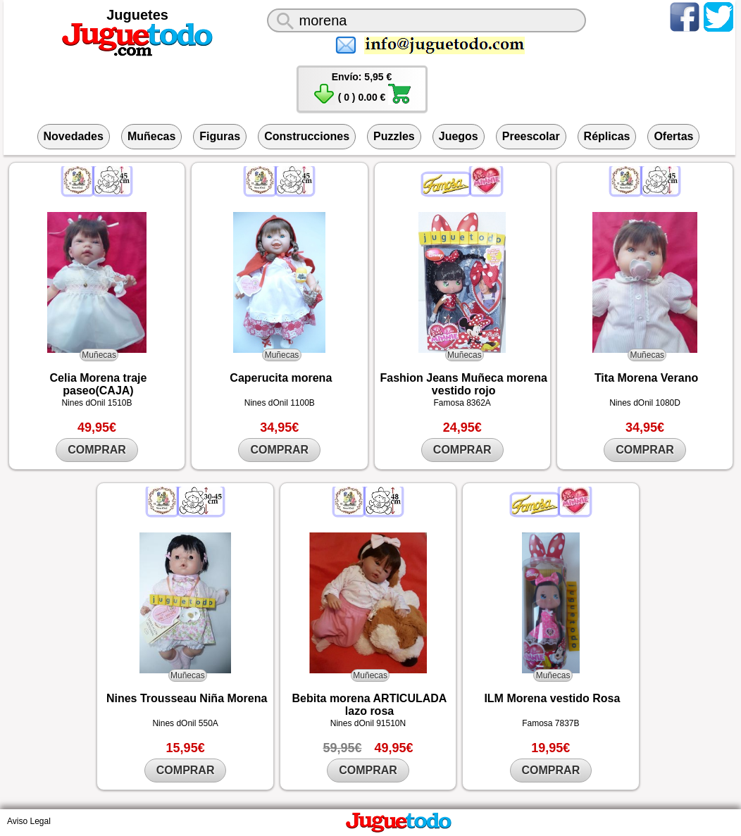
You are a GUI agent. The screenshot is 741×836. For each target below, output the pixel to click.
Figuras (219, 136)
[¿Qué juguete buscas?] (426, 20)
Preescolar (531, 136)
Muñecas (151, 136)
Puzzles (394, 136)
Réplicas (607, 136)
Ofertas (673, 136)
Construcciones (306, 136)
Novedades (74, 136)
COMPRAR (97, 450)
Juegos (458, 136)
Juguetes (137, 15)
